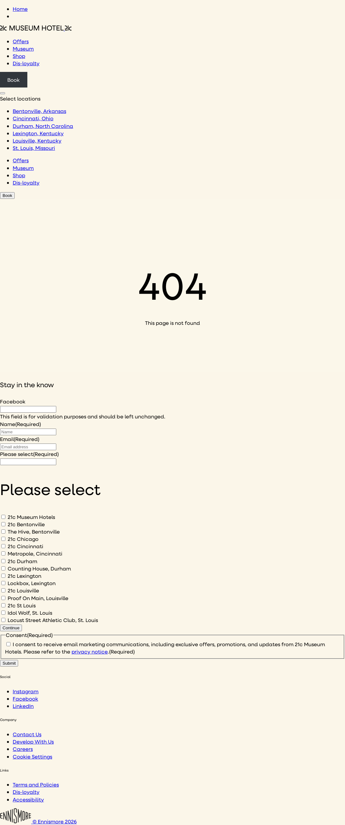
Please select (29, 454)
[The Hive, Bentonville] (3, 531)
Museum (23, 48)
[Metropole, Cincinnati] (3, 553)
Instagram (25, 691)
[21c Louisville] (3, 590)
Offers (21, 41)
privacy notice (90, 651)
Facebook (12, 401)
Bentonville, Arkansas (39, 111)
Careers (23, 748)
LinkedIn (23, 706)
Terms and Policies (36, 784)
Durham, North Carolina (43, 125)
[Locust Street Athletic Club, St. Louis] (3, 620)
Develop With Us (33, 741)
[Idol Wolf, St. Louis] (3, 613)
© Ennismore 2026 (38, 821)
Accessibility (28, 799)
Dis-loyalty (26, 63)
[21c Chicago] (3, 539)
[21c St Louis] (3, 605)
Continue (11, 628)
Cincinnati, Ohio (33, 118)
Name (20, 424)
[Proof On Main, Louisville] (3, 598)
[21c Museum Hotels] (3, 517)
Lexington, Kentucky (38, 133)
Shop (19, 55)
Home (20, 8)
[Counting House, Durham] (3, 568)
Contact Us (27, 734)
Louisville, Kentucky (37, 140)
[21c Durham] (3, 561)
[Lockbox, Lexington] (3, 583)
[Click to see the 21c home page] (36, 28)
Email (19, 439)
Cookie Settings (32, 756)
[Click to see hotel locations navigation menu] (2, 93)
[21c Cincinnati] (3, 546)
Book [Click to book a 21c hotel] (13, 79)
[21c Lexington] (3, 576)
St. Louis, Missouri (34, 147)
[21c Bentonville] (3, 524)
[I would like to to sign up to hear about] (28, 461)
